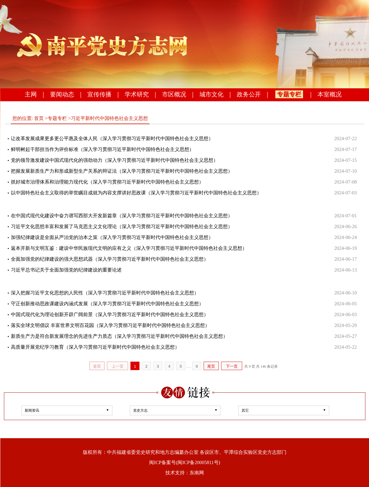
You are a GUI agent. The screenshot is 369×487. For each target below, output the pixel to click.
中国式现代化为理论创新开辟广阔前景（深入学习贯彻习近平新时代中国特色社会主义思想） (109, 314)
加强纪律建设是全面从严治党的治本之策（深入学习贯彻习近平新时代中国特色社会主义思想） (112, 237)
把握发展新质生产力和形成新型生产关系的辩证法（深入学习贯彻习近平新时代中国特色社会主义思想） (122, 171)
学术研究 (137, 94)
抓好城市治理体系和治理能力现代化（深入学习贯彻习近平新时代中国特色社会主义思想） (107, 181)
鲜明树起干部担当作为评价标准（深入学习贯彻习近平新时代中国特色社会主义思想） (102, 149)
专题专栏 (289, 94)
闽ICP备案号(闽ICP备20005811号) (184, 462)
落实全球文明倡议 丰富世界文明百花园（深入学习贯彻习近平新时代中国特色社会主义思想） (110, 325)
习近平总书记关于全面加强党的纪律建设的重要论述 (66, 269)
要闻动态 (62, 94)
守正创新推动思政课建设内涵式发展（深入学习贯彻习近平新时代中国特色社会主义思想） (107, 303)
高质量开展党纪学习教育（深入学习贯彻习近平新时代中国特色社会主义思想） (95, 347)
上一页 (118, 366)
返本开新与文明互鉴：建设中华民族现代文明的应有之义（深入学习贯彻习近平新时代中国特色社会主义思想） (129, 248)
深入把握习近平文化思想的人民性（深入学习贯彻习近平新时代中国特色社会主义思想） (105, 292)
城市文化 (211, 94)
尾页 (211, 366)
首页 (39, 118)
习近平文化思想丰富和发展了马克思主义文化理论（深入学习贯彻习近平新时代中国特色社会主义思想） (122, 226)
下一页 (232, 366)
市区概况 (174, 94)
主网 (31, 94)
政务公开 (249, 94)
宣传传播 (99, 94)
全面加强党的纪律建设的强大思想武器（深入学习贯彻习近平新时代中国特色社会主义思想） (109, 259)
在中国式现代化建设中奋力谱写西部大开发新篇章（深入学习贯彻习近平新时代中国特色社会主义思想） (122, 215)
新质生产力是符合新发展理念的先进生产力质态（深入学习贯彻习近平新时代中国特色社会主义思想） (119, 336)
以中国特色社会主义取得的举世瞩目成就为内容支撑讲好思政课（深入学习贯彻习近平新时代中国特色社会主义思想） (136, 192)
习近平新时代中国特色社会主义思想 (109, 118)
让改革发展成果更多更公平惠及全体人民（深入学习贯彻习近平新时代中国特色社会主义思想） (112, 138)
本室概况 (329, 94)
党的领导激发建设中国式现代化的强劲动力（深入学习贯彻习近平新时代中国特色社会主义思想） (114, 160)
